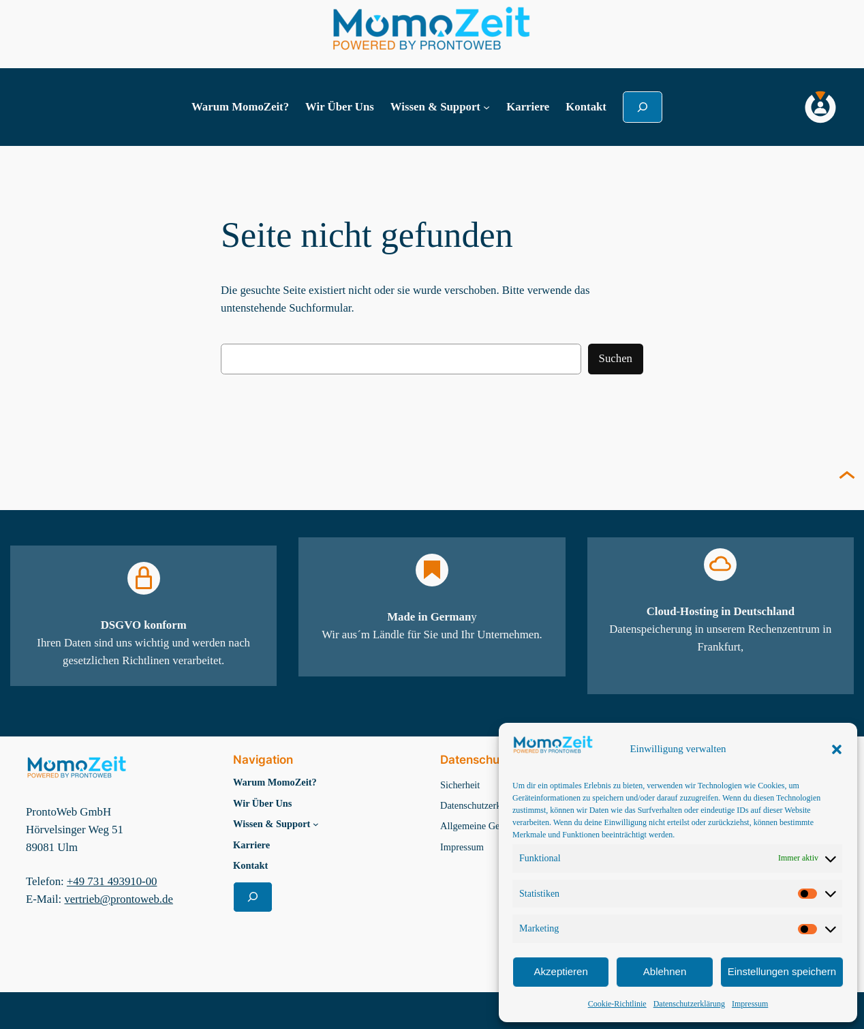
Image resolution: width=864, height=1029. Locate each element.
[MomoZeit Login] (820, 107)
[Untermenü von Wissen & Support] (486, 107)
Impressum (750, 1004)
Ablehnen (664, 971)
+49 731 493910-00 (112, 881)
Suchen (615, 358)
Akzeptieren (561, 971)
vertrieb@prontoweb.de (118, 899)
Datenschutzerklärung (689, 1004)
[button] (837, 749)
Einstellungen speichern (782, 971)
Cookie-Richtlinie (617, 1004)
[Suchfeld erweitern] (642, 106)
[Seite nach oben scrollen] (847, 476)
